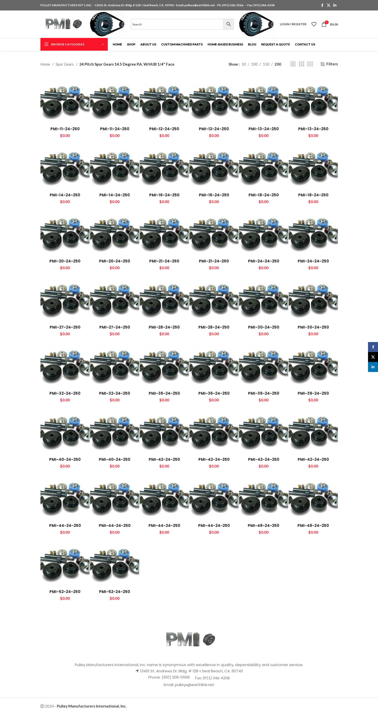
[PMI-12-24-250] (164, 99)
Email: (169, 684)
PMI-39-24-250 (263, 393)
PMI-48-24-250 (263, 525)
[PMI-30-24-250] (263, 297)
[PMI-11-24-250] (65, 99)
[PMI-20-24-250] (65, 231)
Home (45, 64)
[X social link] (328, 5)
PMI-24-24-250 (263, 261)
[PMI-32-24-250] (65, 363)
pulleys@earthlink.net (199, 5)
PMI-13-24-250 (264, 128)
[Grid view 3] (301, 64)
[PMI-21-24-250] (164, 231)
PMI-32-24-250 (64, 393)
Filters (332, 64)
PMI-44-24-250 (65, 525)
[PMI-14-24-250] (65, 165)
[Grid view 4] (310, 64)
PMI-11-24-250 (65, 128)
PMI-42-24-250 (164, 459)
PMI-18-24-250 (264, 195)
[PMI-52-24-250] (65, 562)
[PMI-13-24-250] (263, 99)
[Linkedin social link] (335, 5)
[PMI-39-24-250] (263, 363)
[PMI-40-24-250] (65, 430)
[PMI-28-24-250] (164, 297)
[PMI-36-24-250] (164, 363)
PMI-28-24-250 (164, 327)
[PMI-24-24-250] (263, 231)
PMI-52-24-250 (64, 591)
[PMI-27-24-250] (65, 297)
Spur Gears (65, 64)
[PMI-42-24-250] (164, 430)
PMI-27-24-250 (65, 327)
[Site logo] (62, 23)
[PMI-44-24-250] (65, 496)
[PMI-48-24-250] (263, 496)
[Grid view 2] (292, 64)
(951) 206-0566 (233, 5)
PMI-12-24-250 (164, 128)
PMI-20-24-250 (64, 261)
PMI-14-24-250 (65, 195)
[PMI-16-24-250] (164, 165)
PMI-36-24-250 (164, 393)
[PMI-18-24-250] (263, 165)
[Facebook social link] (322, 5)
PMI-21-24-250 (164, 261)
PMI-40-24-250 (65, 459)
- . (90, 706)
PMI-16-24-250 (164, 195)
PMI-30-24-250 (263, 327)
